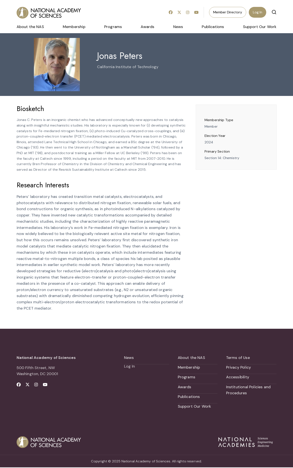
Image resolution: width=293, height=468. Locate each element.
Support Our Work (260, 26)
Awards (147, 26)
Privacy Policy (238, 367)
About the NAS (30, 26)
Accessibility (237, 377)
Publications (213, 26)
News (178, 26)
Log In (257, 12)
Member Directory (227, 12)
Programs (113, 26)
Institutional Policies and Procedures (248, 390)
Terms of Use (238, 357)
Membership (74, 26)
